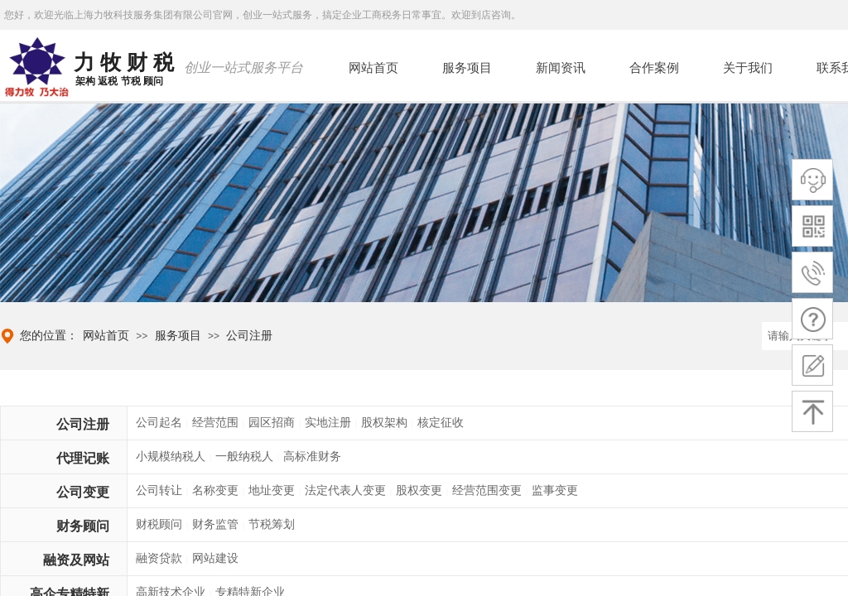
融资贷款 (159, 558)
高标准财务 (312, 456)
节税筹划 (271, 524)
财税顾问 (159, 524)
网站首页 (106, 335)
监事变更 (555, 490)
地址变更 (271, 490)
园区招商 (271, 422)
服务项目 (178, 335)
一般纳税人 (244, 456)
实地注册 (328, 422)
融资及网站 (76, 560)
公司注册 (249, 335)
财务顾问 (82, 526)
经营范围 (215, 422)
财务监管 (215, 524)
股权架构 (384, 422)
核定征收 (440, 422)
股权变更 (419, 490)
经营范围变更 (487, 490)
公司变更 (82, 492)
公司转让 (159, 490)
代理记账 (82, 458)
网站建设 (215, 558)
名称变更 (215, 490)
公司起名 (159, 422)
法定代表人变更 (345, 490)
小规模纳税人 (170, 456)
